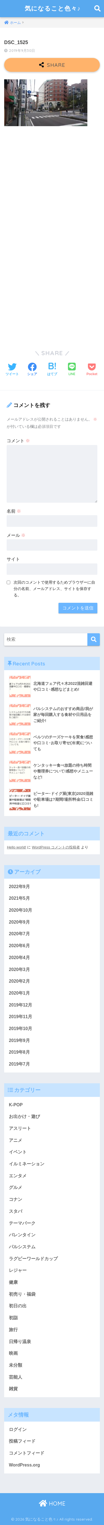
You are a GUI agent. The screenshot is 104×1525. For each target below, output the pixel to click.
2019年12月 (20, 1005)
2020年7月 (19, 933)
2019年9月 (19, 1040)
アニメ (15, 1140)
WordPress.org (24, 1465)
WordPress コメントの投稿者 (56, 847)
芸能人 (15, 1377)
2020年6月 (19, 945)
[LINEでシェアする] (72, 369)
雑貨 (13, 1388)
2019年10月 (20, 1028)
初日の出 (18, 1305)
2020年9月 (19, 922)
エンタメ (18, 1175)
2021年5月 (19, 898)
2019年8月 (19, 1052)
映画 (13, 1353)
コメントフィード (26, 1453)
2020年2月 (19, 981)
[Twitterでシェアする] (12, 369)
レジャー (18, 1270)
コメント (18, 440)
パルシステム (22, 1246)
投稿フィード (22, 1441)
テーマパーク (22, 1223)
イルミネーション (26, 1163)
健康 (13, 1282)
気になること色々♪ (53, 8)
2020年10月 (20, 910)
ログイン (18, 1429)
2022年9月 (19, 886)
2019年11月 (20, 1016)
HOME (52, 1503)
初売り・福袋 (22, 1294)
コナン (15, 1199)
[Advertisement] (52, 185)
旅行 (13, 1329)
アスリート (20, 1128)
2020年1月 (19, 993)
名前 (14, 511)
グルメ (15, 1187)
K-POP (16, 1104)
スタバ (15, 1211)
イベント (18, 1152)
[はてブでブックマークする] (52, 369)
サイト (13, 559)
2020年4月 (19, 957)
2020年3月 (19, 969)
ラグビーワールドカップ (33, 1258)
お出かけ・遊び (24, 1116)
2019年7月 (19, 1064)
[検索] (93, 639)
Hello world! (16, 847)
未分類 (15, 1365)
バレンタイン (22, 1234)
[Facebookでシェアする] (32, 369)
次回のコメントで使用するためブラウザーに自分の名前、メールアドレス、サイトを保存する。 (54, 588)
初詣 (13, 1317)
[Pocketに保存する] (92, 369)
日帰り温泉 (20, 1341)
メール (16, 535)
